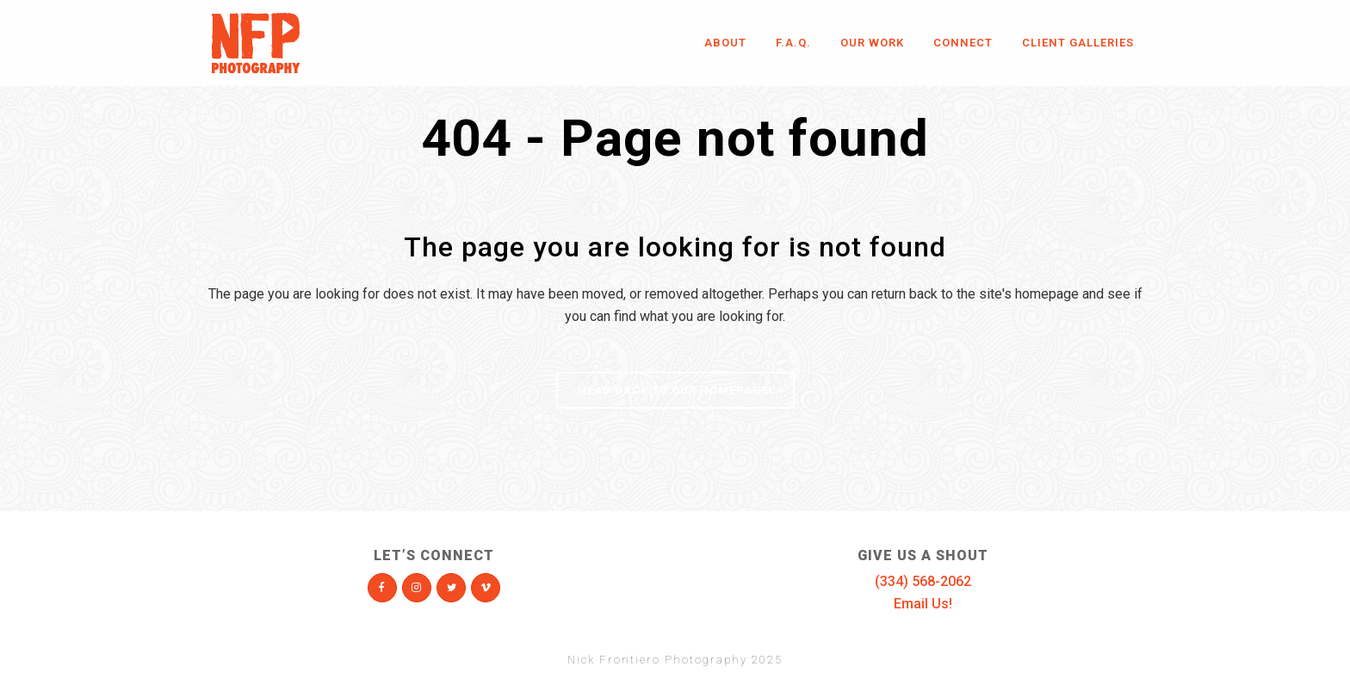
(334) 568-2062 (923, 581)
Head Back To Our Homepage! (675, 390)
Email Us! (923, 603)
